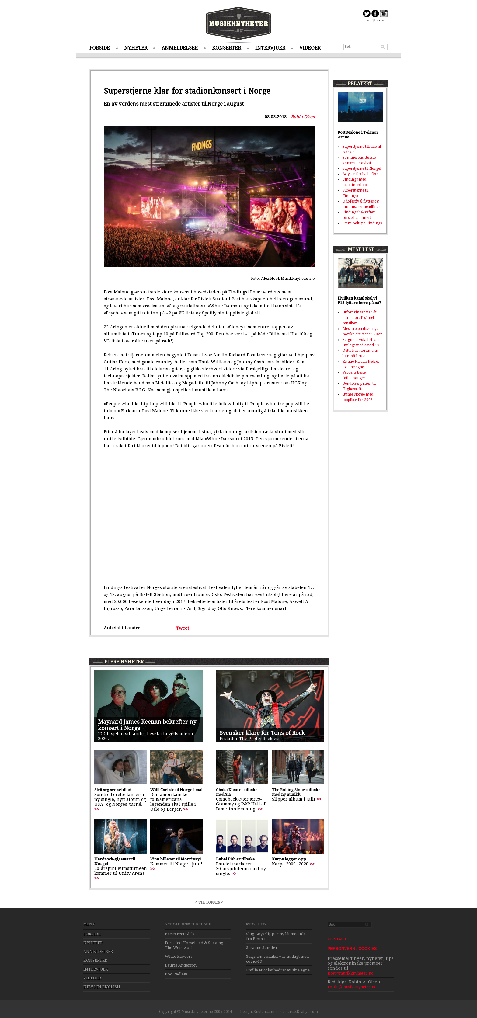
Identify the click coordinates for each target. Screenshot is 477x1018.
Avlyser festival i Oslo (361, 174)
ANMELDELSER (180, 48)
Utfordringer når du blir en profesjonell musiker (360, 317)
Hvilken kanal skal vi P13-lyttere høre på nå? (359, 300)
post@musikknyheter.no (351, 973)
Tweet (182, 627)
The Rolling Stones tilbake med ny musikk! (296, 792)
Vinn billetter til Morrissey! (175, 859)
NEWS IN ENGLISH (101, 987)
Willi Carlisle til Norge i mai (176, 790)
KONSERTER (226, 48)
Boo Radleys (176, 974)
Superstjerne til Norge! (362, 168)
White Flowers (178, 956)
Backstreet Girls (179, 934)
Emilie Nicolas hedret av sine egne (278, 970)
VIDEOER (310, 48)
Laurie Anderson (181, 965)
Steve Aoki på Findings (362, 223)
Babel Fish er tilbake (235, 859)
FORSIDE (99, 48)
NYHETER (135, 48)
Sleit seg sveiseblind (112, 790)
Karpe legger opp (289, 859)
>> (96, 809)
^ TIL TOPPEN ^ (209, 902)
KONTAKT (337, 939)
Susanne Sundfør (262, 947)
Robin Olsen (303, 116)
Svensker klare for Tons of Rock (262, 733)
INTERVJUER (270, 48)
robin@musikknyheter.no (352, 987)
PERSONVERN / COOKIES (352, 948)
